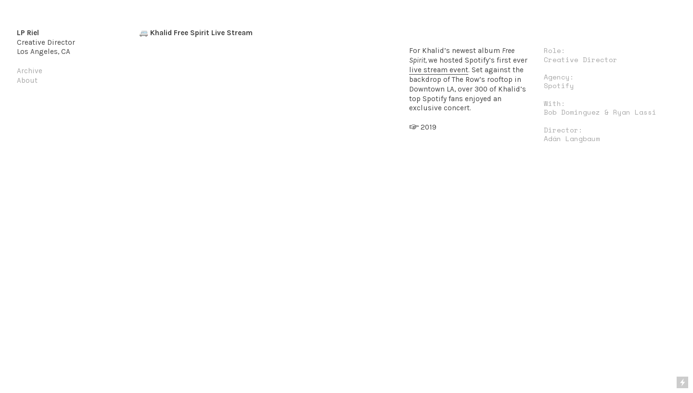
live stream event (438, 70)
